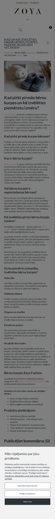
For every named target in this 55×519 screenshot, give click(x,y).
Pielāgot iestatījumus (27, 494)
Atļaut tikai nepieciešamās (27, 486)
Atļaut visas (27, 501)
